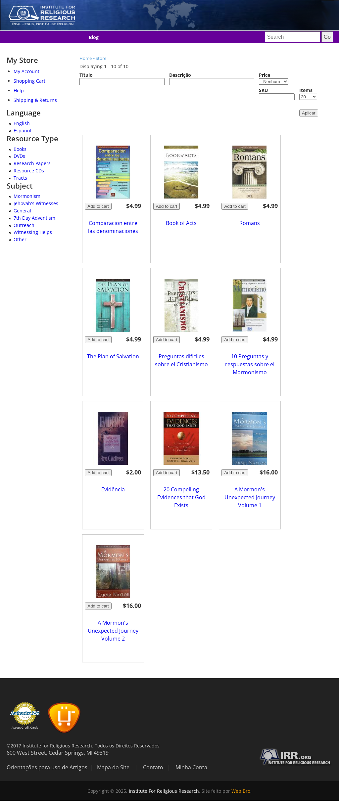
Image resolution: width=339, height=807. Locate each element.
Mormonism (27, 196)
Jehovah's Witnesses (36, 203)
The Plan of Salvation (113, 356)
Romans (249, 223)
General (22, 210)
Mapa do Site (113, 767)
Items (306, 90)
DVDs (19, 156)
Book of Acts (181, 223)
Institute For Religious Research (164, 791)
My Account (26, 71)
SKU (263, 90)
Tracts (20, 178)
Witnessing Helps (33, 232)
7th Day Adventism (34, 218)
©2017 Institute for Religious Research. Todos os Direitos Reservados (83, 745)
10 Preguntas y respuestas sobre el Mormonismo (249, 364)
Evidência (113, 489)
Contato (153, 767)
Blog (94, 37)
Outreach (24, 225)
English (22, 123)
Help (19, 90)
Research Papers (32, 163)
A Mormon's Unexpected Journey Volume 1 (249, 497)
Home (85, 58)
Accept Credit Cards (25, 727)
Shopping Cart (29, 81)
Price (264, 75)
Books (20, 149)
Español (22, 130)
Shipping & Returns (35, 100)
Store (101, 58)
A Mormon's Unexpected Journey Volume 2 (113, 630)
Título (86, 75)
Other (20, 239)
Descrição (180, 75)
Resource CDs (29, 170)
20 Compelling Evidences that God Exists (181, 497)
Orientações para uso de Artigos (47, 767)
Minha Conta (191, 767)
